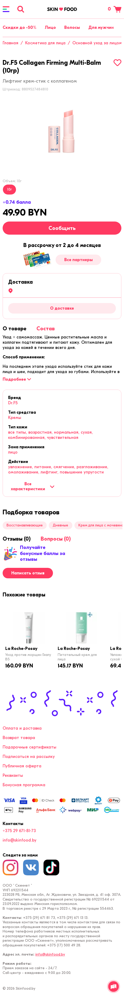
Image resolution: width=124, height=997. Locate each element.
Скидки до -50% (19, 27)
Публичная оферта (22, 766)
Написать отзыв (28, 573)
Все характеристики (33, 486)
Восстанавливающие (25, 525)
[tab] (14, 328)
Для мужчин (101, 27)
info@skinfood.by (19, 840)
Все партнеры (78, 259)
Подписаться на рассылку (29, 756)
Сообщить (62, 228)
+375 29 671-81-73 (19, 830)
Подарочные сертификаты (29, 747)
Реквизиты (13, 775)
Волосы (72, 27)
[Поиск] (20, 9)
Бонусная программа (24, 785)
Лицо (50, 27)
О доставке (62, 308)
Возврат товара (19, 737)
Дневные (60, 525)
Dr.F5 (13, 403)
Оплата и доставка (22, 728)
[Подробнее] (17, 379)
